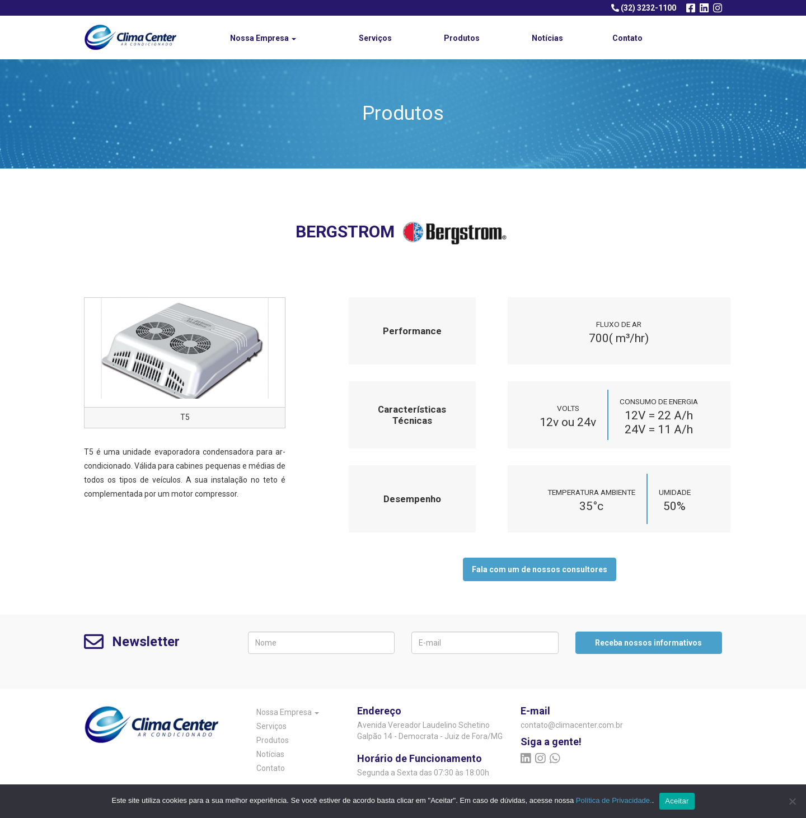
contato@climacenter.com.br (567, 725)
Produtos (462, 38)
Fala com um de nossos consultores (539, 569)
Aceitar (676, 801)
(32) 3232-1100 (643, 7)
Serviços (375, 38)
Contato (627, 38)
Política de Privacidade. (614, 800)
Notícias (547, 38)
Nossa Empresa (263, 38)
